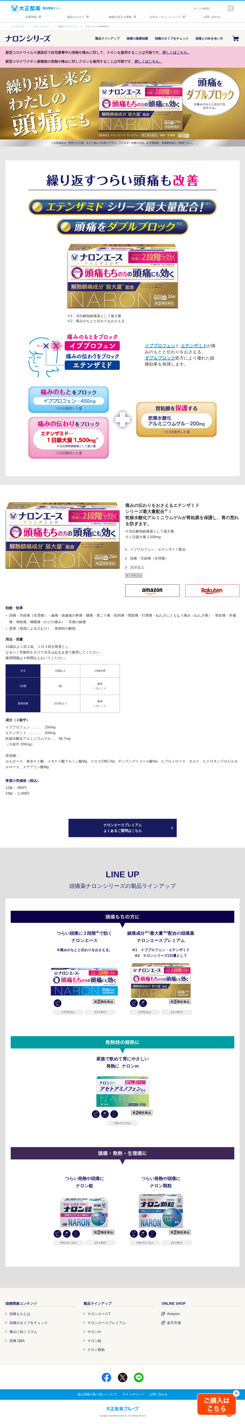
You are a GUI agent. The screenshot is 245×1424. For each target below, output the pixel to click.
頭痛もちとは (19, 1314)
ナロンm (94, 1332)
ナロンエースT (99, 1314)
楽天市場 (174, 1323)
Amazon (173, 1314)
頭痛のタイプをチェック (171, 38)
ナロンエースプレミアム (106, 1323)
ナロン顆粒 (96, 1349)
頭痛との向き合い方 (209, 38)
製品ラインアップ (107, 38)
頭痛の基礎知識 (137, 38)
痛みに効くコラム (23, 1332)
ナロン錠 (94, 1341)
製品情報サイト (36, 8)
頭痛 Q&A (17, 1341)
